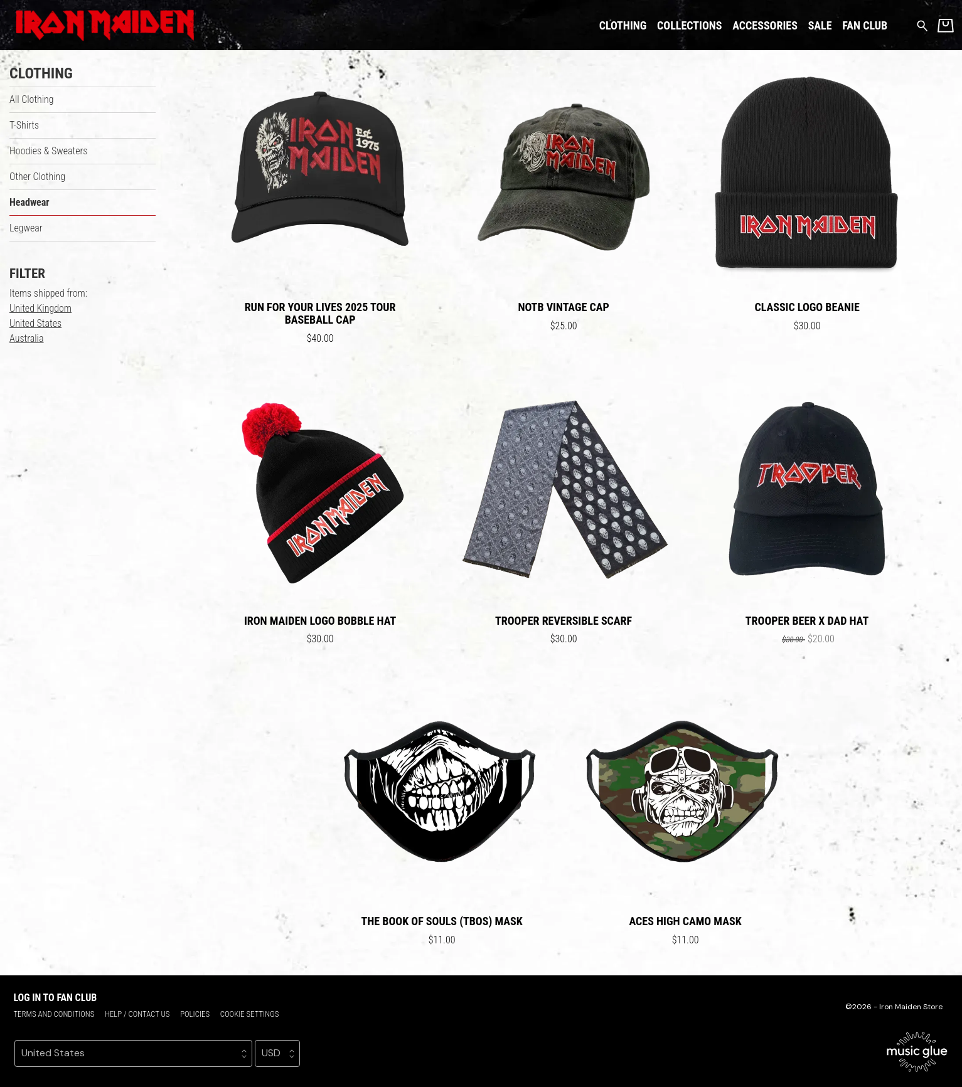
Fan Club (864, 25)
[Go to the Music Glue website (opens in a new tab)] (917, 1052)
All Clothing (31, 99)
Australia (26, 338)
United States (35, 323)
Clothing (623, 25)
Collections (689, 25)
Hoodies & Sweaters (48, 151)
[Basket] (946, 25)
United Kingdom (40, 308)
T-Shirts (24, 125)
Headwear (29, 202)
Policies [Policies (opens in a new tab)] (195, 1014)
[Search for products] (922, 24)
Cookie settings (249, 1014)
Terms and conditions (53, 1014)
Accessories (765, 25)
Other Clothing (37, 177)
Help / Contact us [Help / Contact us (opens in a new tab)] (137, 1014)
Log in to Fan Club (55, 998)
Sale (820, 25)
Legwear (26, 228)
